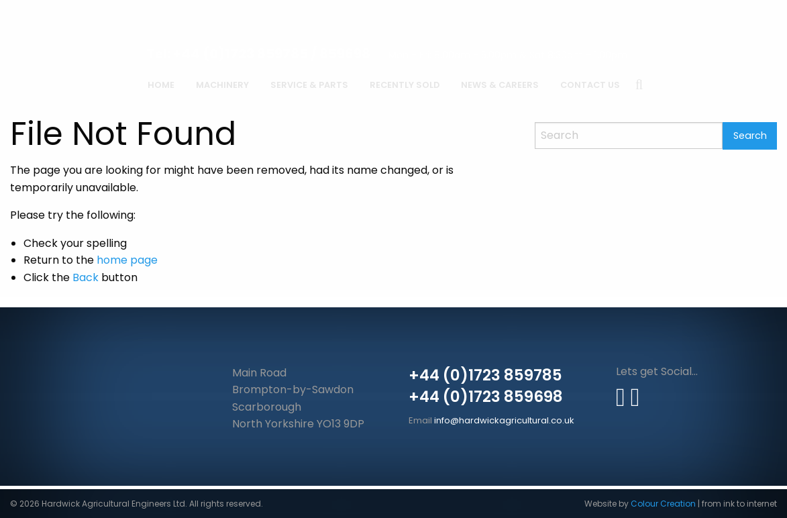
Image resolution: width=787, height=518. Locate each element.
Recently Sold (404, 85)
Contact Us (590, 85)
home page (127, 260)
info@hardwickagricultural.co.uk (504, 420)
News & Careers (500, 85)
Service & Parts (309, 85)
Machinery (222, 85)
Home (161, 85)
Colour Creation (663, 503)
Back (85, 277)
